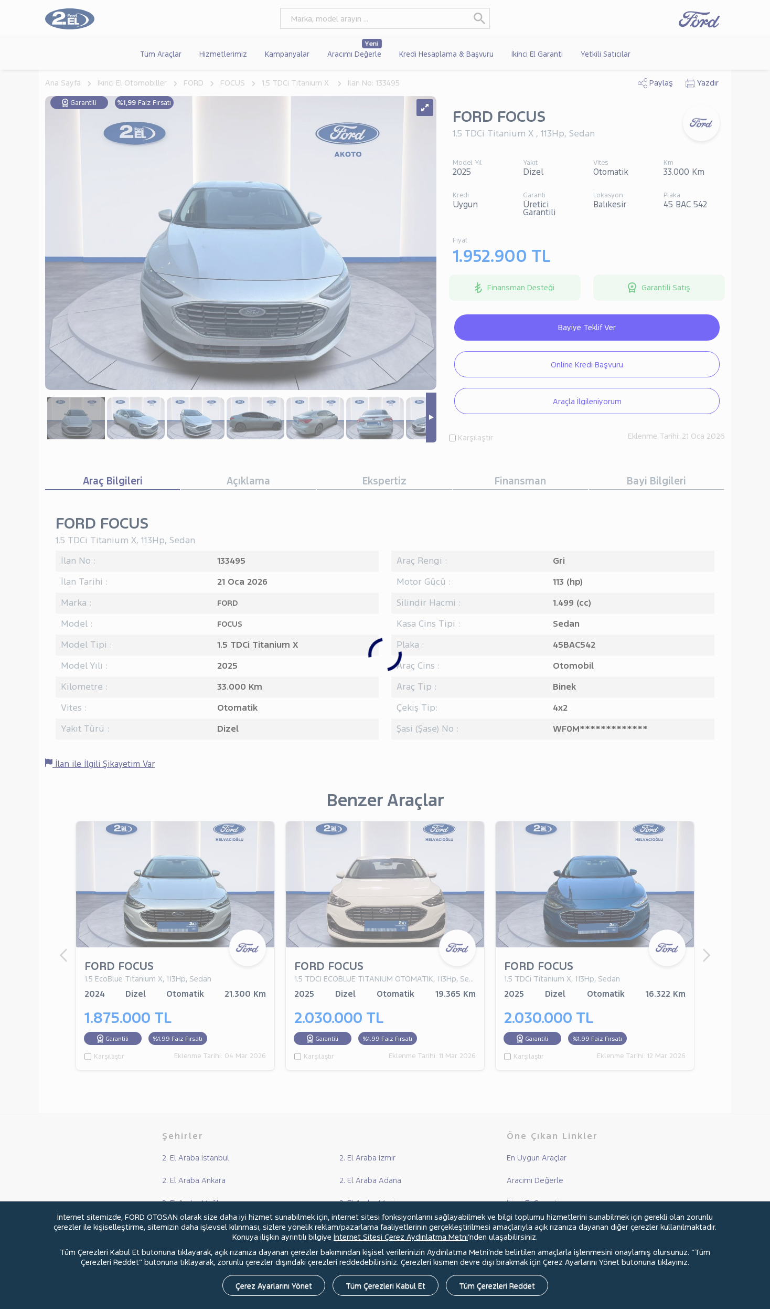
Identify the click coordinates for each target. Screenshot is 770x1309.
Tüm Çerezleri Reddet (497, 1286)
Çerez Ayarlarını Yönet (274, 1286)
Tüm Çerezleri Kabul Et (385, 1286)
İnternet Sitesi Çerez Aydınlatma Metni (401, 1237)
